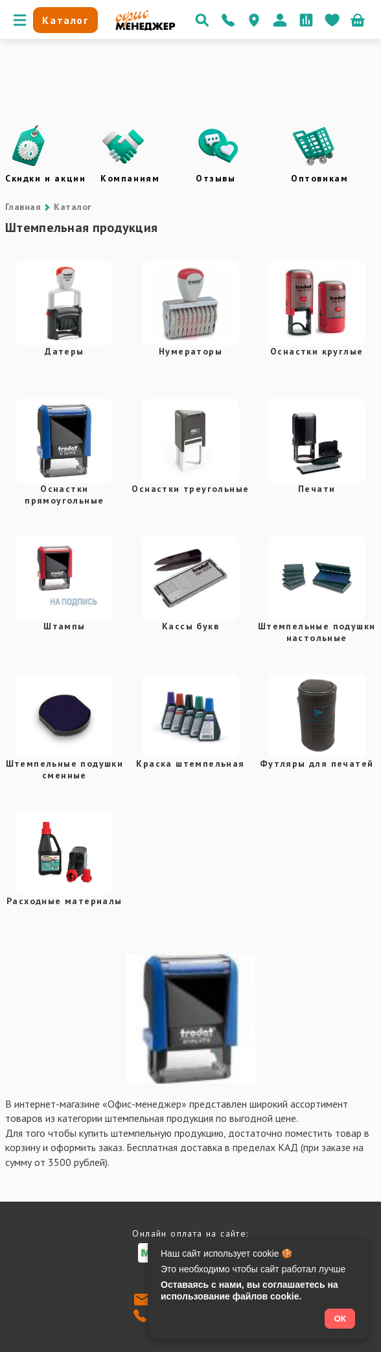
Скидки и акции (45, 178)
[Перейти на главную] (145, 27)
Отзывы (216, 178)
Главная (23, 207)
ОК (340, 1318)
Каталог (72, 207)
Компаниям (129, 178)
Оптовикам (319, 178)
